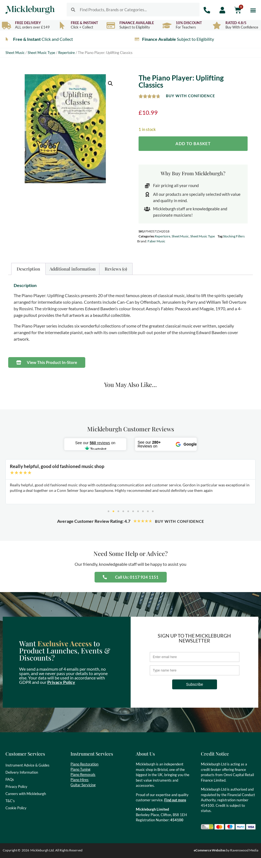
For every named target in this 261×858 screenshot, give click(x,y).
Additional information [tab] (72, 269)
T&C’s (10, 801)
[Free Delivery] (6, 25)
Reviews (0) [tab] (116, 269)
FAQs (9, 779)
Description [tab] (28, 269)
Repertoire (66, 52)
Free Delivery (28, 23)
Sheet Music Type (41, 52)
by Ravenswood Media (226, 850)
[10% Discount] (167, 25)
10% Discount (189, 23)
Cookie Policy (16, 808)
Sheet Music (15, 52)
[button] (253, 10)
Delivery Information (21, 772)
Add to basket (193, 143)
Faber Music (156, 241)
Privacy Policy (61, 682)
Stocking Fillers (234, 236)
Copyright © (11, 850)
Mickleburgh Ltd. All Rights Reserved (56, 850)
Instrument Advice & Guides (27, 765)
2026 (25, 850)
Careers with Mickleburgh (25, 793)
